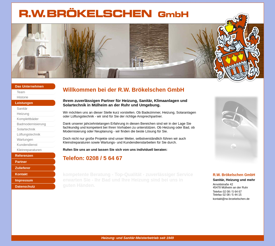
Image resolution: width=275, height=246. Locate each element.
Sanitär (22, 108)
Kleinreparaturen (29, 150)
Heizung (23, 114)
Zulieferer (22, 168)
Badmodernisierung (31, 124)
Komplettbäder (28, 119)
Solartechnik (26, 129)
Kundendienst (27, 145)
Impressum (24, 180)
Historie (22, 97)
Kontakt (21, 174)
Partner (21, 162)
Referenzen (24, 155)
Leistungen (24, 103)
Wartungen (25, 139)
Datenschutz (25, 186)
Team (21, 92)
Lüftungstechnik (28, 134)
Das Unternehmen (29, 86)
